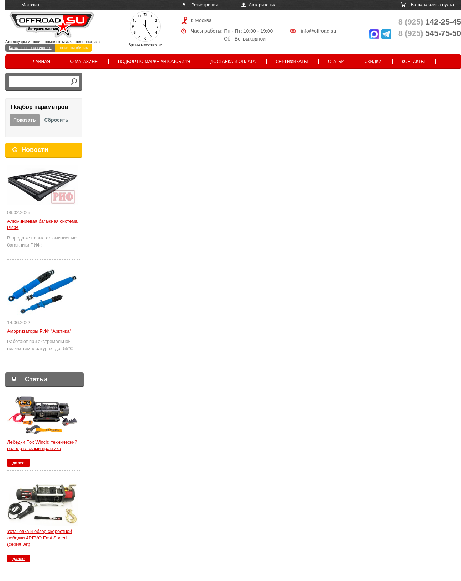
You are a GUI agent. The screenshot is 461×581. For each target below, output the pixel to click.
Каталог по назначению (30, 48)
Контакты (413, 61)
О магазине (84, 61)
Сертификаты (292, 61)
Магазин (30, 4)
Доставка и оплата (233, 61)
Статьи (336, 61)
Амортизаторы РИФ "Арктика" (39, 331)
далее (18, 462)
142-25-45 (429, 21)
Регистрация (204, 4)
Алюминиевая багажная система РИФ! (42, 224)
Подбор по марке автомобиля (154, 61)
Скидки (373, 61)
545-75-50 (429, 33)
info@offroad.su (318, 31)
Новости (34, 149)
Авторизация (263, 4)
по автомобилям (74, 48)
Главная (40, 61)
